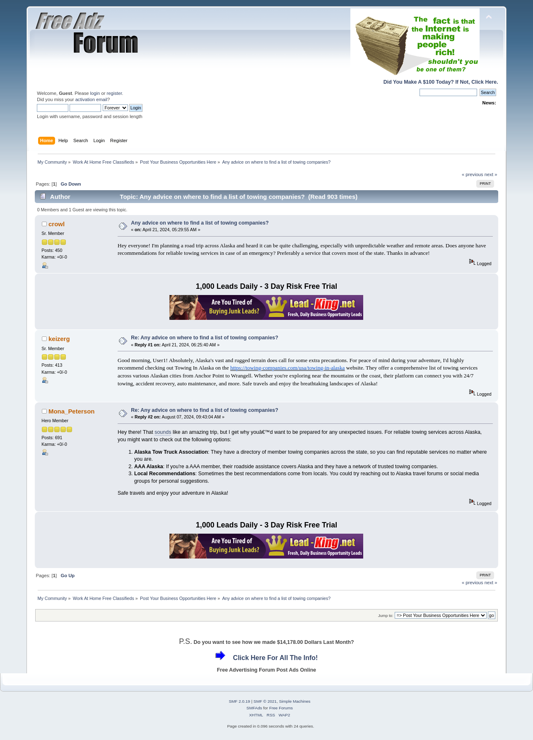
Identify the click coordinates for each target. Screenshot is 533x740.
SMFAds (254, 708)
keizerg (59, 338)
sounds (162, 432)
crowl (56, 223)
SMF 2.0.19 (239, 701)
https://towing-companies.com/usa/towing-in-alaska (287, 368)
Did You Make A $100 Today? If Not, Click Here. (440, 82)
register (114, 93)
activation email (91, 99)
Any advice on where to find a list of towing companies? (200, 223)
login (95, 93)
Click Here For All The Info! (275, 657)
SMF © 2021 (265, 701)
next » (491, 174)
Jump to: (385, 615)
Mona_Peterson (71, 411)
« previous (472, 174)
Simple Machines (295, 701)
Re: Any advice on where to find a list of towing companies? (204, 338)
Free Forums (281, 708)
